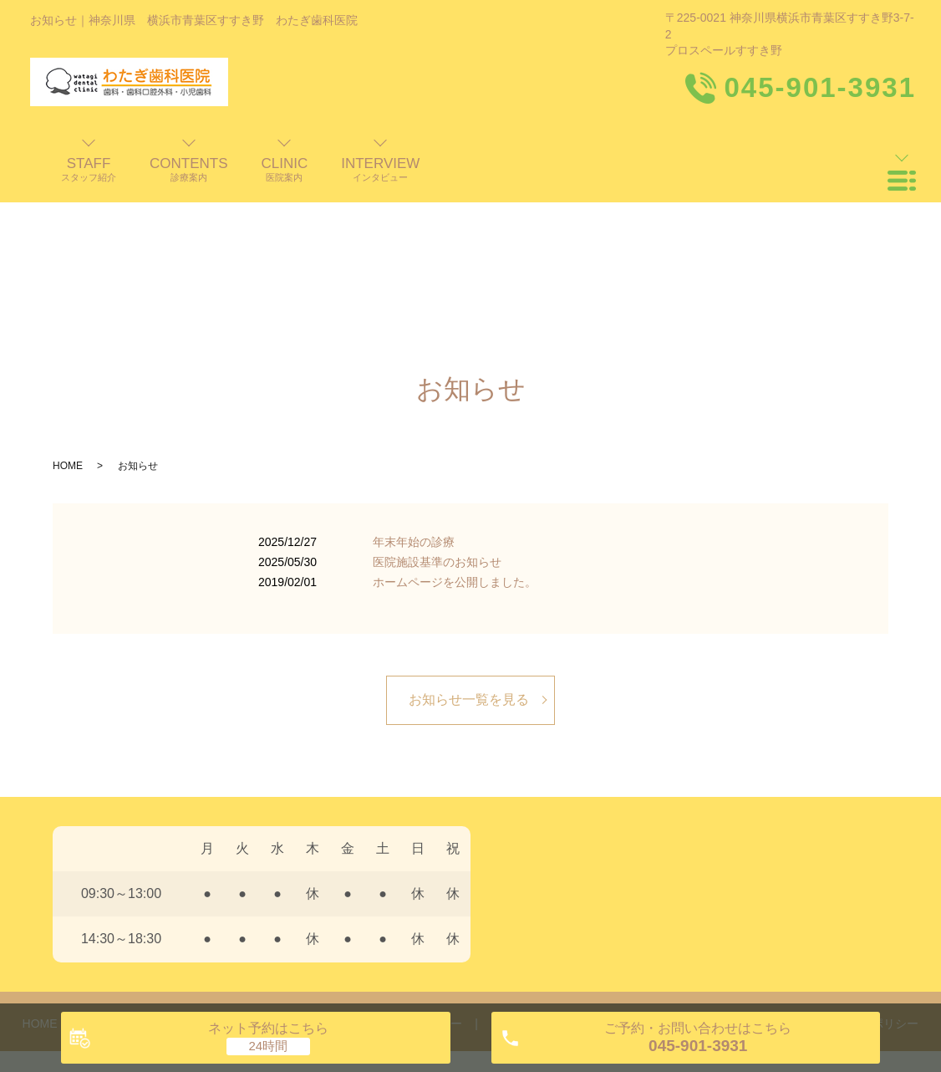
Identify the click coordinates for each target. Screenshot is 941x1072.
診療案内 (341, 882)
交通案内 (675, 882)
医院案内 (265, 882)
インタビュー (427, 882)
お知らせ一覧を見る (469, 558)
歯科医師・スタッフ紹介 (149, 882)
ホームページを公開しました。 (455, 440)
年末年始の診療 (414, 400)
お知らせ (750, 882)
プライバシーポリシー (859, 882)
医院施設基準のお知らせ (437, 420)
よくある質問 (526, 882)
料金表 (605, 882)
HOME (68, 324)
